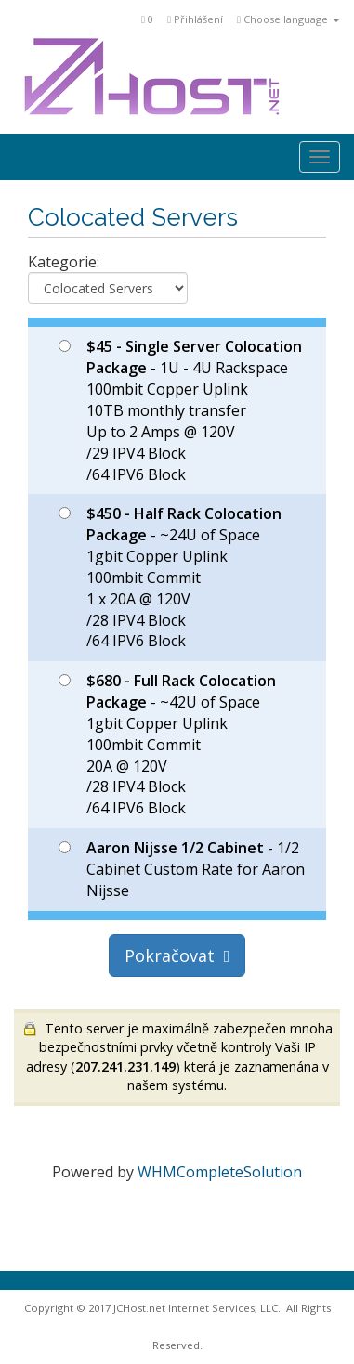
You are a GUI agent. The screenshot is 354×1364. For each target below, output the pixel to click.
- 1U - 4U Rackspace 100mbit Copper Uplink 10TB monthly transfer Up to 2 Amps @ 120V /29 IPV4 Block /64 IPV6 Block (180, 410)
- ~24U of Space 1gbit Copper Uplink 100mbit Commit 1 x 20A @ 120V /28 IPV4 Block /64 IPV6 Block (170, 577)
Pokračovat (177, 955)
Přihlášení (195, 19)
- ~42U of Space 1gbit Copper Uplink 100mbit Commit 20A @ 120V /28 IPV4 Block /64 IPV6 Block (167, 744)
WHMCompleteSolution (220, 1172)
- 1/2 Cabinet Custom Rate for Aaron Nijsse (182, 869)
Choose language (288, 19)
